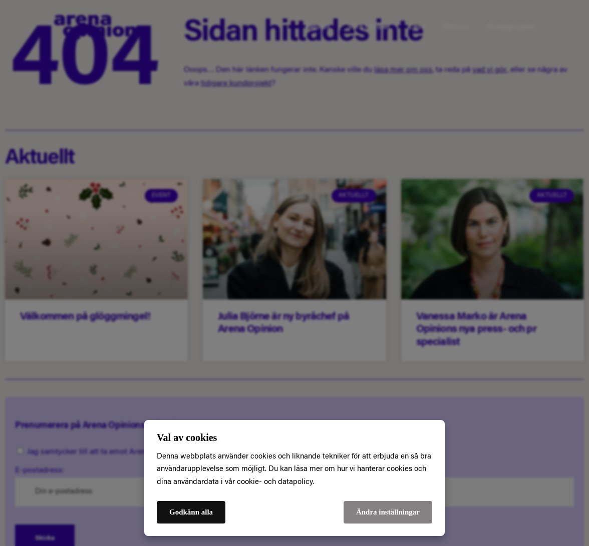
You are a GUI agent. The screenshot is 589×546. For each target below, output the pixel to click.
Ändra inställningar (388, 512)
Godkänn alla (191, 512)
